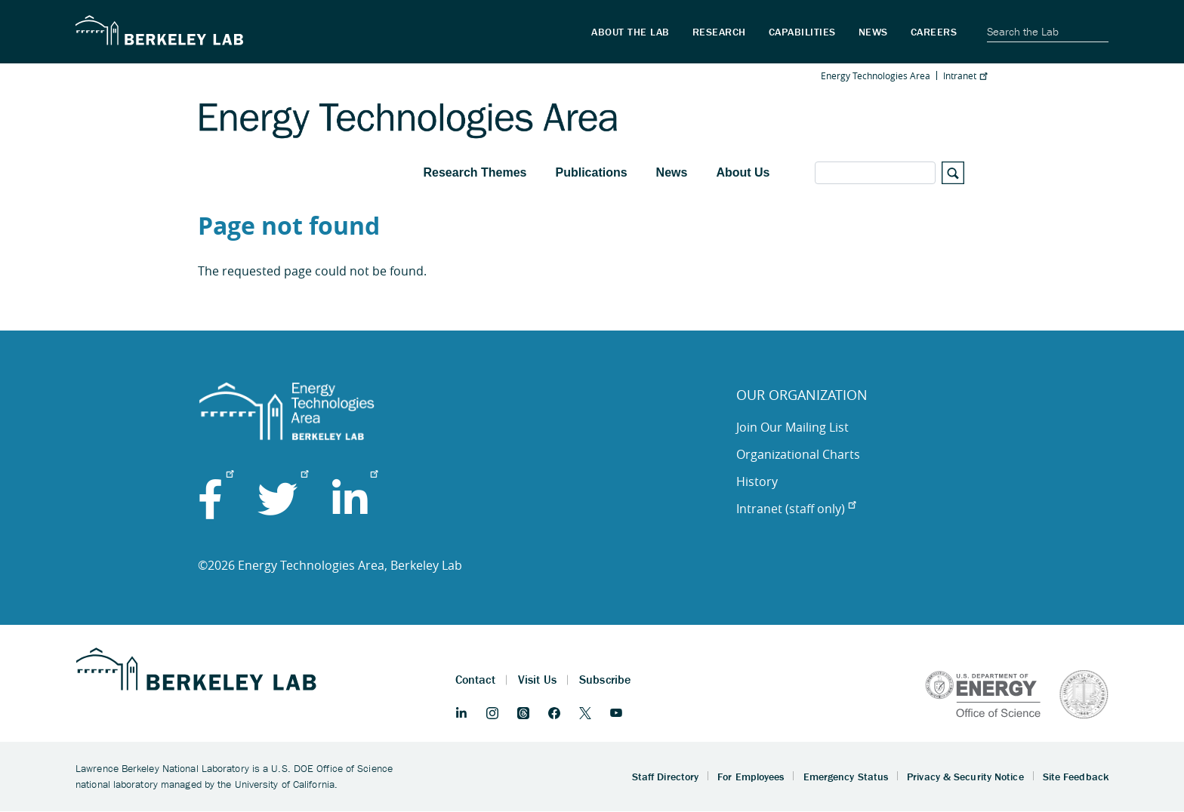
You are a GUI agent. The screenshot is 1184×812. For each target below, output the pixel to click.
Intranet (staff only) (796, 508)
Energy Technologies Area (875, 75)
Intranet (965, 75)
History (757, 481)
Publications (591, 172)
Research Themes (475, 172)
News (672, 172)
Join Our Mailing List (792, 427)
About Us (742, 172)
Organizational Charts (798, 454)
